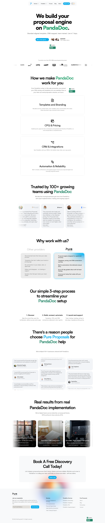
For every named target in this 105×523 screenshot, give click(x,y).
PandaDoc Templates (67, 502)
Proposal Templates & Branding (51, 501)
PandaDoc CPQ (66, 505)
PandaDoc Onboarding (68, 500)
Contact (81, 507)
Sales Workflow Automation (52, 508)
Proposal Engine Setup (51, 506)
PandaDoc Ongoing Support (69, 507)
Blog (81, 502)
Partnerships (82, 505)
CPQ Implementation (50, 503)
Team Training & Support (51, 510)
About (81, 500)
